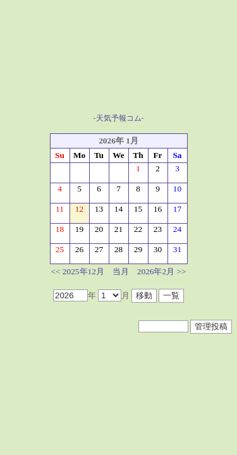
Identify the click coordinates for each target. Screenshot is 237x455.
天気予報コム (119, 118)
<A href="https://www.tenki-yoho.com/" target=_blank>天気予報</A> (119, 64)
